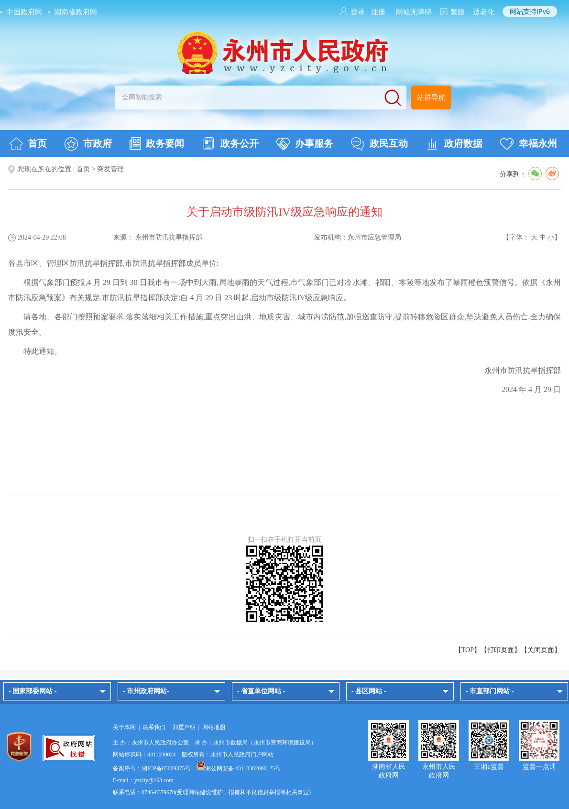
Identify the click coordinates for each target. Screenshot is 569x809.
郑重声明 (184, 727)
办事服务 (304, 144)
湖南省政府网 (75, 12)
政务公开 (230, 144)
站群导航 (431, 97)
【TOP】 (468, 650)
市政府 (88, 144)
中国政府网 (24, 12)
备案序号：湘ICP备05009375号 (152, 768)
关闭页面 (540, 650)
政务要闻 (157, 143)
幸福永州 (528, 144)
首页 (28, 144)
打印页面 (500, 650)
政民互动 (379, 144)
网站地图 (213, 727)
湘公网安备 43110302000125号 (239, 768)
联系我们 (153, 727)
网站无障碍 (414, 12)
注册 (378, 12)
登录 (357, 12)
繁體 (457, 12)
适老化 (483, 12)
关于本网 (124, 727)
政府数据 (454, 144)
